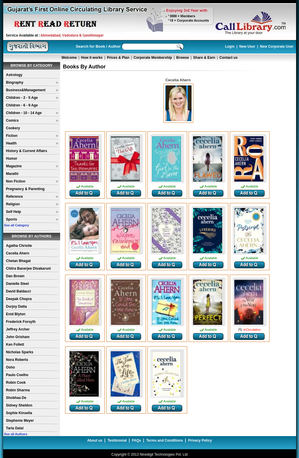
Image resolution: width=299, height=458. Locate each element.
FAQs (136, 440)
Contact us (229, 58)
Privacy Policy (200, 440)
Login (230, 46)
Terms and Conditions (164, 440)
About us (94, 440)
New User (247, 46)
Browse (182, 58)
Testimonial (117, 440)
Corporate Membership (153, 58)
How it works (92, 58)
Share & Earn (204, 58)
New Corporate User (276, 46)
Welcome (69, 58)
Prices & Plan (118, 58)
